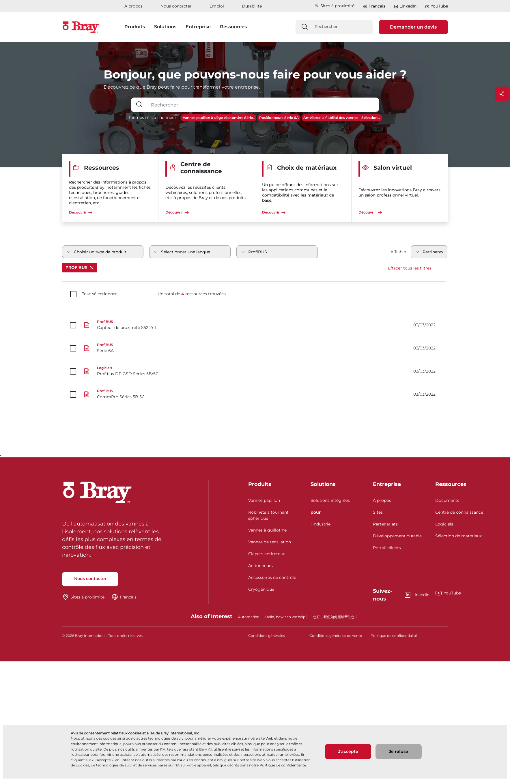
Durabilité (252, 6)
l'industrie (320, 524)
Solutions (323, 484)
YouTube (436, 6)
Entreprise (387, 484)
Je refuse (398, 751)
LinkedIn (405, 6)
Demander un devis (413, 27)
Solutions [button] (165, 26)
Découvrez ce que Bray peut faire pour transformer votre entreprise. (182, 87)
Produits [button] (134, 26)
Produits (259, 484)
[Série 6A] (255, 348)
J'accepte (348, 751)
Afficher (398, 251)
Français (377, 6)
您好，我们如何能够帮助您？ (335, 617)
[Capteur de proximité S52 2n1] (255, 325)
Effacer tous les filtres (409, 268)
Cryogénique (261, 589)
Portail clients (387, 547)
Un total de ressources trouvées (192, 294)
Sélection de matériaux (458, 535)
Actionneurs (260, 565)
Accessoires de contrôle (272, 577)
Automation (248, 617)
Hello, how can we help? (286, 617)
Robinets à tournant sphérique (268, 515)
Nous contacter (176, 6)
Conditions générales (266, 635)
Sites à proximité (334, 5)
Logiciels (444, 524)
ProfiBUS (80, 267)
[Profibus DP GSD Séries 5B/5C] (255, 371)
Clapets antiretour (266, 553)
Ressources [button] (233, 26)
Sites (378, 512)
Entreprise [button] (198, 26)
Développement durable (397, 535)
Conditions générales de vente (335, 635)
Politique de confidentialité (282, 765)
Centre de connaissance (459, 512)
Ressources (450, 484)
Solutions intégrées (330, 500)
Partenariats (385, 524)
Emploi (217, 6)
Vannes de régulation (269, 542)
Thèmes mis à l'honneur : (153, 117)
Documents (447, 500)
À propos (133, 6)
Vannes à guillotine (267, 530)
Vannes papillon (264, 500)
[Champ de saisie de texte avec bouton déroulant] (263, 105)
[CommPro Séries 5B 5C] (255, 394)
